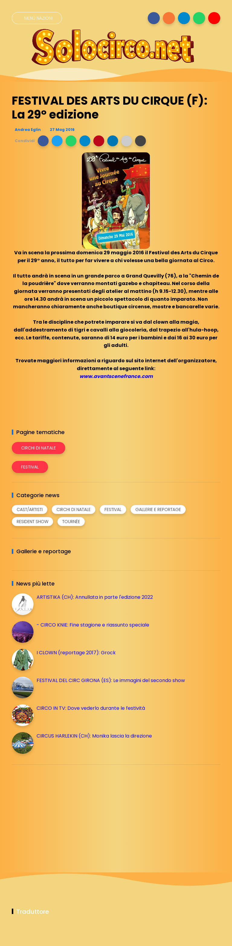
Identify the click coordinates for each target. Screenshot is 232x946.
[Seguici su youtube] (214, 18)
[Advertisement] (57, 811)
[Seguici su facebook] (154, 18)
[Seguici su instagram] (169, 18)
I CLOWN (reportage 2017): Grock (76, 652)
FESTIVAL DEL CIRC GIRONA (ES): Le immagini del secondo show (111, 680)
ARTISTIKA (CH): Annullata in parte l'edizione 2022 (95, 597)
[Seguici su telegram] (184, 18)
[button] (43, 140)
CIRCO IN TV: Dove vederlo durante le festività (91, 708)
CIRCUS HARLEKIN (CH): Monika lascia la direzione (94, 735)
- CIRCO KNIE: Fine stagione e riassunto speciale (93, 624)
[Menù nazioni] (37, 18)
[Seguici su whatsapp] (199, 18)
